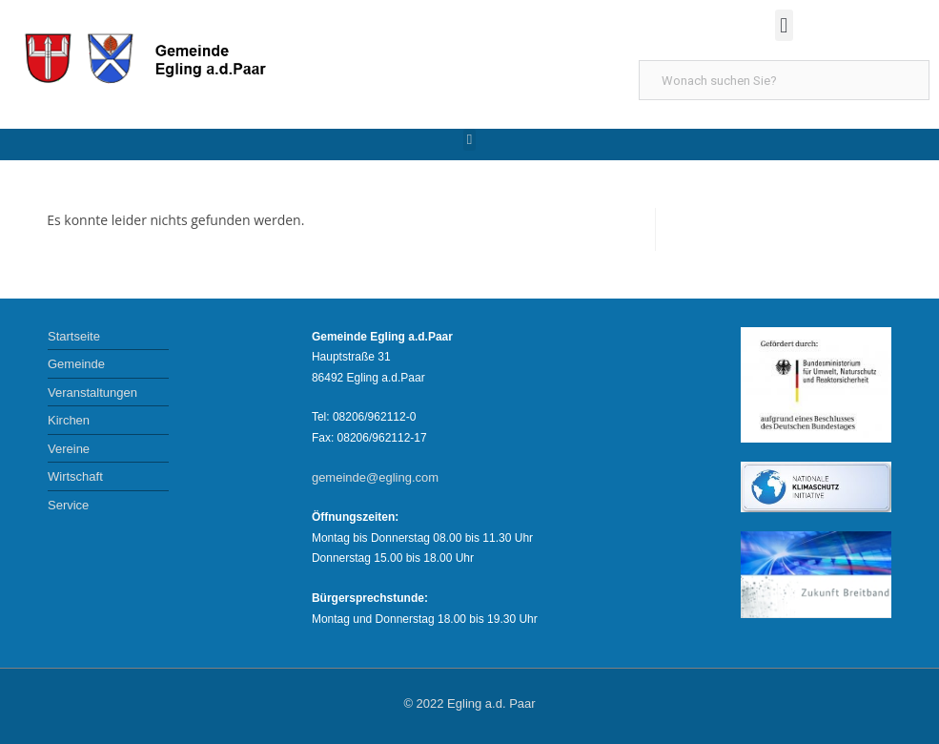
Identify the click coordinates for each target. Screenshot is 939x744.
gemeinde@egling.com (375, 477)
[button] (784, 25)
